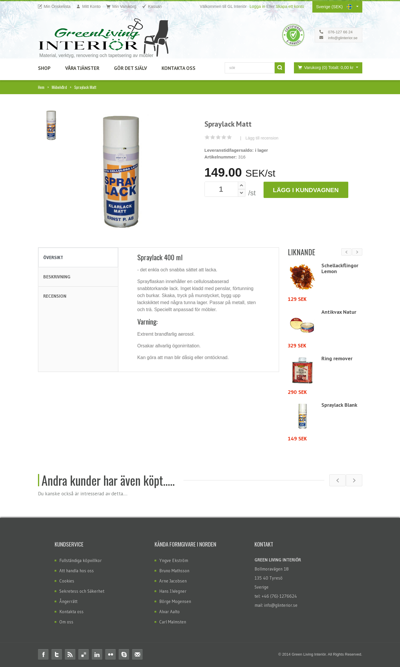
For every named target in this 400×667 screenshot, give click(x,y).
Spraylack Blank (339, 404)
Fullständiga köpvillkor (80, 560)
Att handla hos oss (76, 570)
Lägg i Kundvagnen (306, 190)
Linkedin (97, 654)
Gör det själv (130, 68)
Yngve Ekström (173, 560)
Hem (41, 87)
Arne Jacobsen (173, 581)
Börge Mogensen (175, 601)
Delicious (83, 654)
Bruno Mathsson (174, 570)
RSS (70, 654)
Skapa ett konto (290, 6)
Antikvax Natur (338, 311)
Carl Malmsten (172, 622)
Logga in (257, 6)
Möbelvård (59, 87)
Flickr (110, 654)
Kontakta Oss (178, 68)
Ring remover (336, 358)
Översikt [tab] (53, 257)
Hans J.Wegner (172, 591)
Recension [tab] (54, 296)
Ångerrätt (68, 601)
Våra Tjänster (82, 68)
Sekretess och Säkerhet (81, 591)
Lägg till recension (261, 138)
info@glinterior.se (343, 38)
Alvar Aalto (169, 611)
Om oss (66, 622)
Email (137, 654)
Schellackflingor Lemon (339, 268)
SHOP (44, 68)
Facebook (43, 654)
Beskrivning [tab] (56, 277)
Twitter (56, 654)
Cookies (66, 581)
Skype (124, 654)
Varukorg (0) (325, 67)
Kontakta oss (71, 611)
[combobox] (249, 67)
